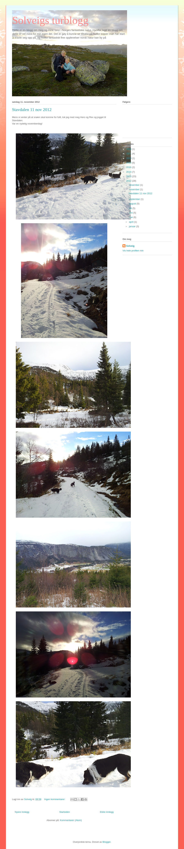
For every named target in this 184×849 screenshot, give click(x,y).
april (131, 222)
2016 (129, 167)
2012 (129, 180)
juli (131, 208)
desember (134, 185)
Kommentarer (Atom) (71, 820)
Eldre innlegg (107, 812)
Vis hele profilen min (133, 250)
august (133, 203)
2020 (129, 158)
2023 (129, 149)
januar (132, 226)
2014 (129, 172)
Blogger (107, 842)
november (134, 189)
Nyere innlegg (22, 812)
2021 (129, 153)
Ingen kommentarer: (55, 799)
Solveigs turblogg (50, 20)
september (135, 199)
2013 (129, 176)
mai (131, 217)
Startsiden (64, 812)
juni (131, 212)
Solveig (130, 246)
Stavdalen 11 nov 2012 (32, 109)
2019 (129, 162)
